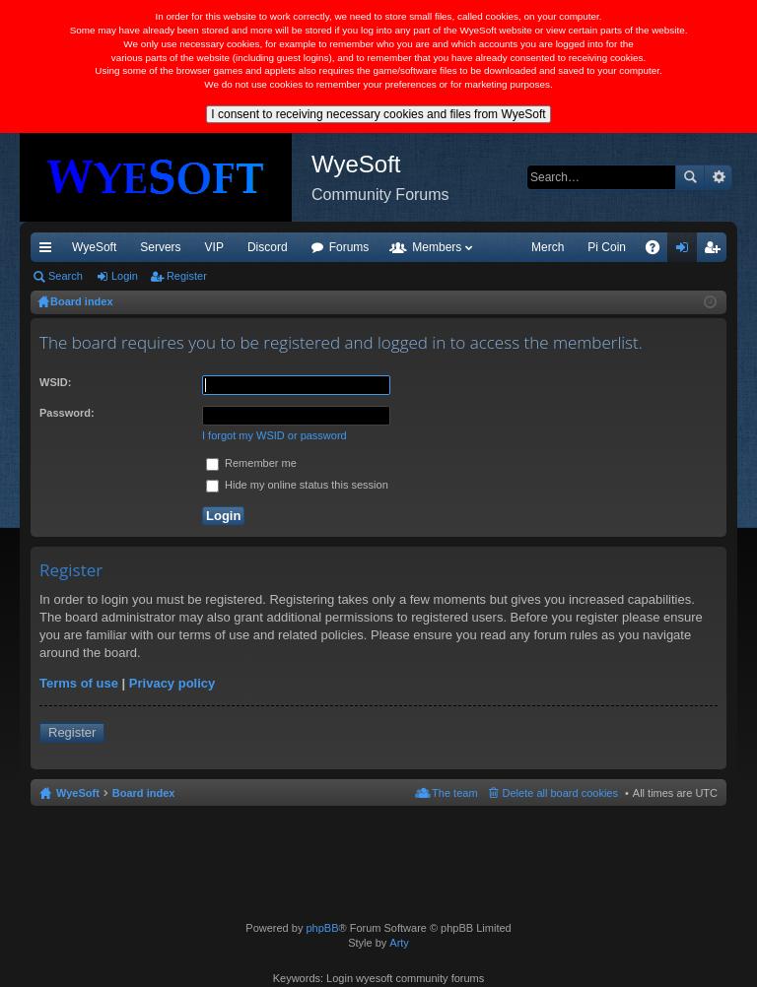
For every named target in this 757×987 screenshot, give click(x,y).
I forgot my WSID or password (274, 435)
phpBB (322, 928)
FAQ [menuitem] (659, 251)
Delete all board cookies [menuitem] (560, 793)
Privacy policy (172, 683)
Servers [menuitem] (160, 247)
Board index (143, 793)
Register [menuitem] (716, 251)
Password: (67, 413)
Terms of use (78, 683)
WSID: (55, 382)
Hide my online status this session (297, 485)
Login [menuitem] (686, 251)
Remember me (251, 463)
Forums (349, 247)
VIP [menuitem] (214, 247)
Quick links (49, 251)
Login (124, 276)
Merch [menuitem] (547, 247)
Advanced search (718, 177)
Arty (399, 943)
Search (690, 177)
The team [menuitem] (454, 793)
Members (436, 247)
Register (187, 276)
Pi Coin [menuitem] (606, 247)
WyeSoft (94, 247)
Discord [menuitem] (267, 247)
